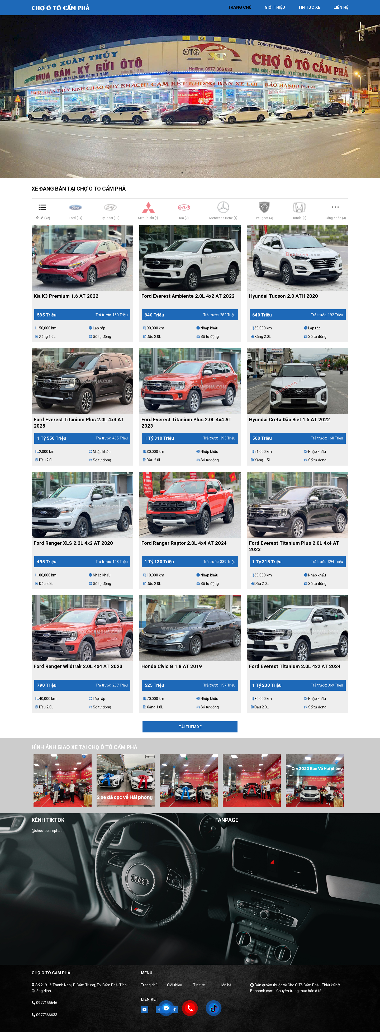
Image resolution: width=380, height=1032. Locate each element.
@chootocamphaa (47, 831)
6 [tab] (207, 801)
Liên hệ (225, 985)
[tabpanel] (190, 89)
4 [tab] (191, 801)
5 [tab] (199, 801)
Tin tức (199, 985)
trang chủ (239, 7)
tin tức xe (309, 7)
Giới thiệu (174, 985)
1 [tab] (182, 173)
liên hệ (341, 7)
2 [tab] (190, 173)
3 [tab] (198, 173)
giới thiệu (275, 7)
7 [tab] (214, 801)
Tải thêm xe (190, 727)
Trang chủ (149, 985)
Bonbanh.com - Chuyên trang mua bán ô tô (285, 991)
